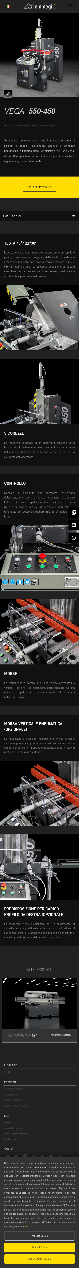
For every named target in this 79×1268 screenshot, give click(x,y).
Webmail (8, 1122)
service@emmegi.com (13, 1128)
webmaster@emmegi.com (15, 1133)
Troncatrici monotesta (43, 126)
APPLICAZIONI (10, 1095)
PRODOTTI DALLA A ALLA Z (16, 1106)
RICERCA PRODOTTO (13, 1100)
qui (26, 1226)
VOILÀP (7, 1072)
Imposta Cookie (39, 1235)
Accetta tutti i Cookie (39, 1258)
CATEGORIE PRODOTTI (13, 1089)
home (6, 126)
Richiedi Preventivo (39, 187)
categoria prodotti (20, 126)
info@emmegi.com (12, 1139)
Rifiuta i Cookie (40, 1247)
